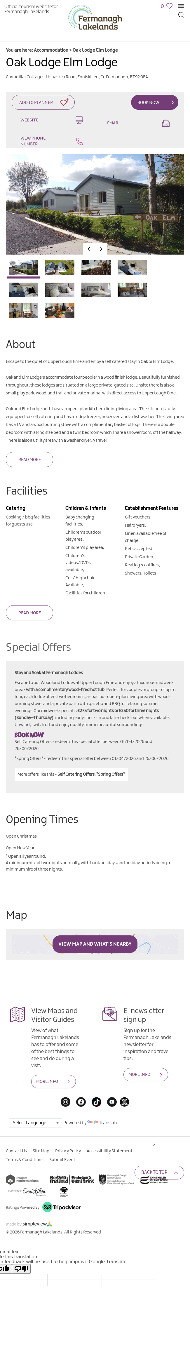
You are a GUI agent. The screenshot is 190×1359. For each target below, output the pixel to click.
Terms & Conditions (24, 1160)
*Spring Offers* (110, 774)
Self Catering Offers (76, 774)
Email (138, 123)
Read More (29, 459)
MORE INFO (47, 1081)
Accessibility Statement (110, 1151)
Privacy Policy (68, 1151)
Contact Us (16, 1151)
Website (51, 120)
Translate (102, 1122)
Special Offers (38, 647)
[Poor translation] (21, 1269)
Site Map (41, 1151)
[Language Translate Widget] (35, 1122)
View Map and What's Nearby (95, 944)
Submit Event (62, 1160)
